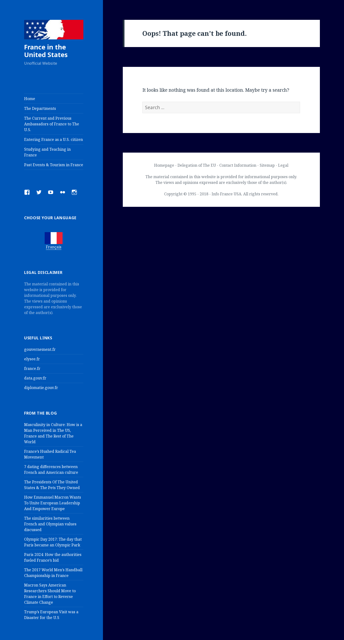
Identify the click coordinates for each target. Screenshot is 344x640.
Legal (283, 165)
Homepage (164, 165)
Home (29, 98)
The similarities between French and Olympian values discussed (50, 524)
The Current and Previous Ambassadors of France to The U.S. (51, 124)
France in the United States (46, 51)
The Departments (40, 108)
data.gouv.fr (35, 378)
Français (53, 247)
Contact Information (237, 165)
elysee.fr (32, 359)
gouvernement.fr (40, 349)
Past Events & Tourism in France (53, 164)
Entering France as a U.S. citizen (53, 139)
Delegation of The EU (196, 165)
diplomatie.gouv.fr (41, 387)
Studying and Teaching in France (47, 152)
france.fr (32, 368)
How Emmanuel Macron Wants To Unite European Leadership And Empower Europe (52, 503)
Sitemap (267, 165)
